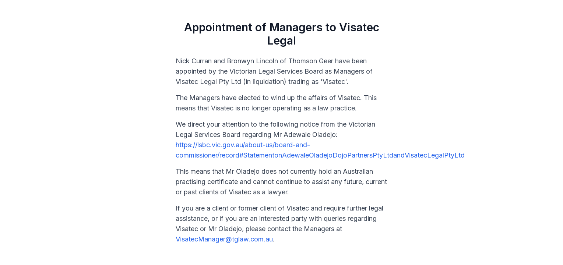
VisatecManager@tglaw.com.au (224, 239)
